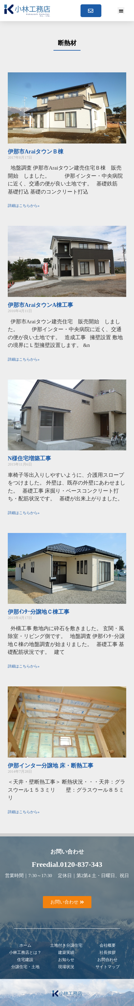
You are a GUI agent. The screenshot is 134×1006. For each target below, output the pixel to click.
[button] (121, 10)
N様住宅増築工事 (29, 458)
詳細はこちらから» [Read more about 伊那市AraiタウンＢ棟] (23, 205)
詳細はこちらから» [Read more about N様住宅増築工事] (23, 513)
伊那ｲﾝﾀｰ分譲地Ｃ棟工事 (38, 612)
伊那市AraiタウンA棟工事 (40, 305)
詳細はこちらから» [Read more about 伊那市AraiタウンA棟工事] (23, 359)
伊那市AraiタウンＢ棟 (35, 151)
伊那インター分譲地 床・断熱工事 (50, 765)
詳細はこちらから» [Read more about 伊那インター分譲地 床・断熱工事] (23, 812)
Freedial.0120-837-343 (67, 864)
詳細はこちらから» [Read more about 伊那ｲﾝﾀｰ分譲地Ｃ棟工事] (23, 666)
